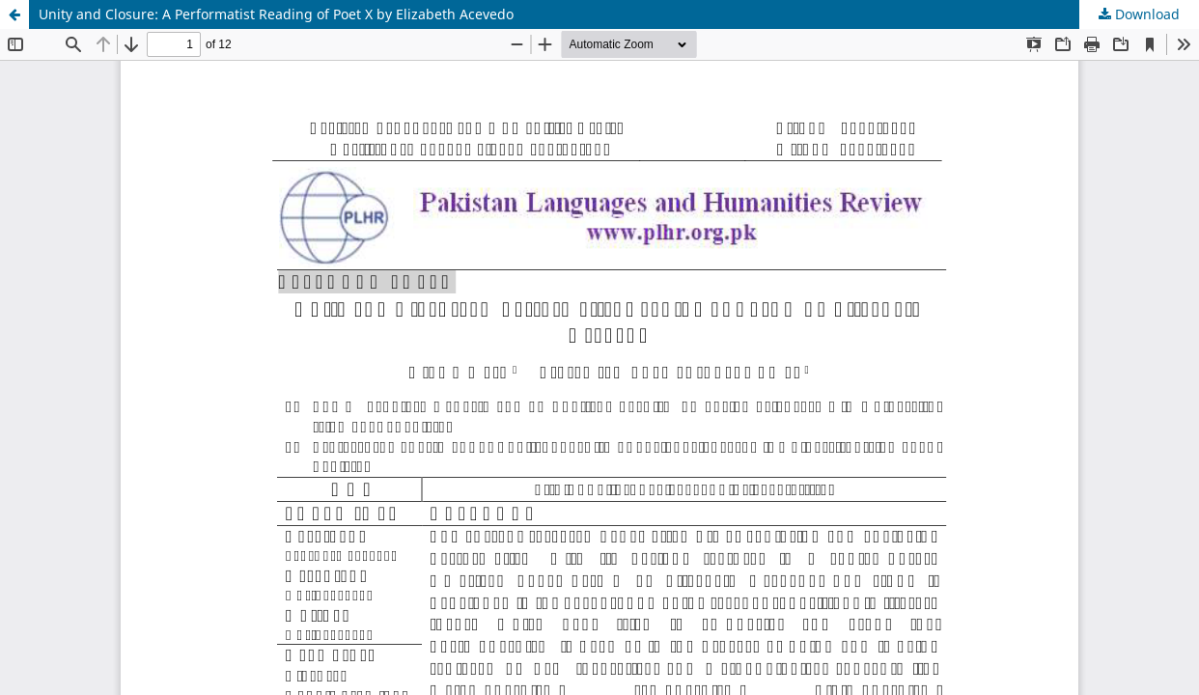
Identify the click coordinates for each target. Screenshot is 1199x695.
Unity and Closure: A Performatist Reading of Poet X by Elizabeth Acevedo (276, 14)
